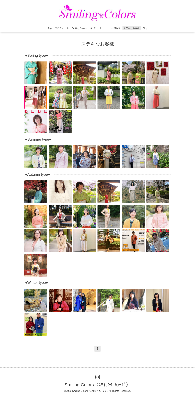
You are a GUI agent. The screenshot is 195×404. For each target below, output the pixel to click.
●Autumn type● (37, 174)
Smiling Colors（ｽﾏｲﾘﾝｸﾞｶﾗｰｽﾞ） (97, 384)
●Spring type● (36, 55)
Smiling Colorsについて (84, 28)
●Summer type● (38, 139)
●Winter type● (36, 282)
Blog (145, 28)
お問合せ (115, 28)
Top (50, 28)
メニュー (103, 28)
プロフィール (62, 28)
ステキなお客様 (132, 28)
